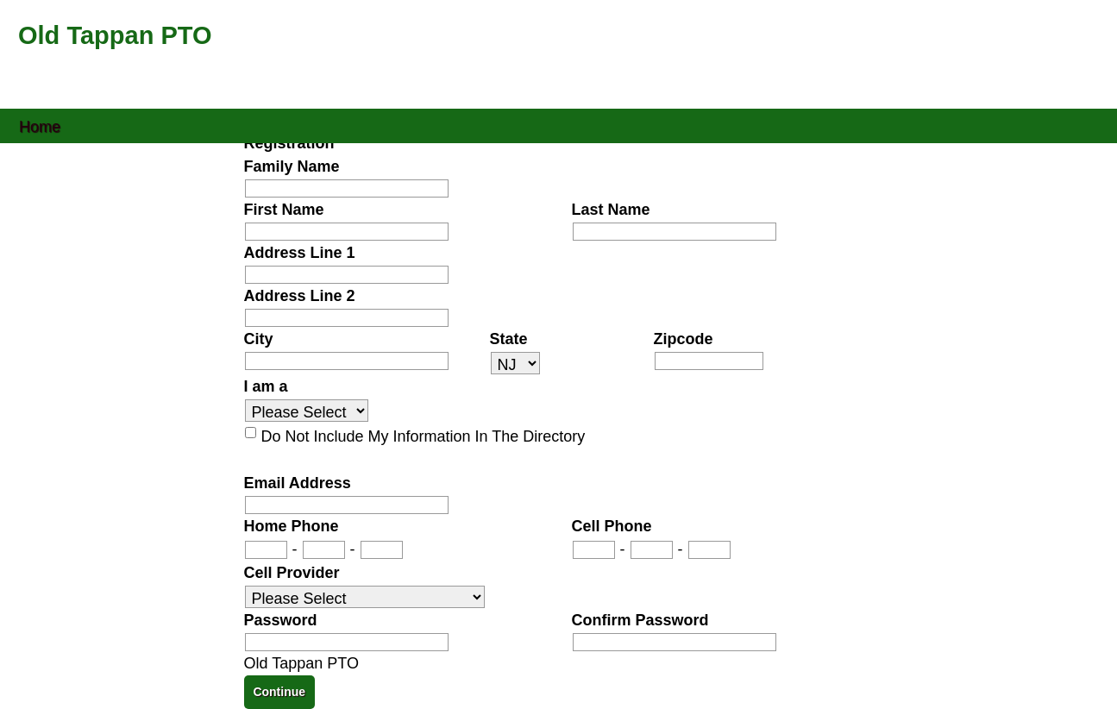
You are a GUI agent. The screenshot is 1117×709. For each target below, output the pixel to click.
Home (40, 125)
